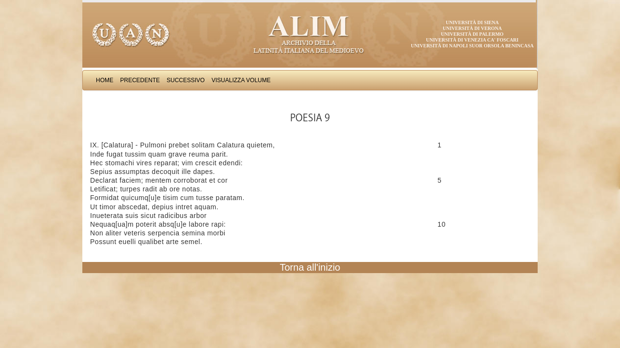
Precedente (140, 80)
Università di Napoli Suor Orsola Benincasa (472, 45)
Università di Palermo (472, 34)
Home (104, 80)
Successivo (186, 80)
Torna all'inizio (310, 267)
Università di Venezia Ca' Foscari (472, 40)
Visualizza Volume (241, 80)
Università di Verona (472, 28)
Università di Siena (472, 22)
